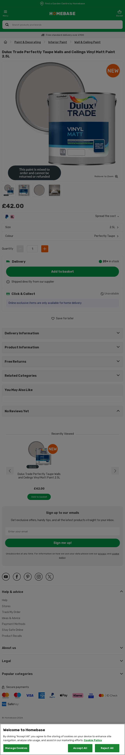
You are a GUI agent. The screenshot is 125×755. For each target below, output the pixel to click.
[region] (62, 739)
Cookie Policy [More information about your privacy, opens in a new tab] (93, 740)
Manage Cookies (16, 748)
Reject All (107, 748)
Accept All (80, 748)
